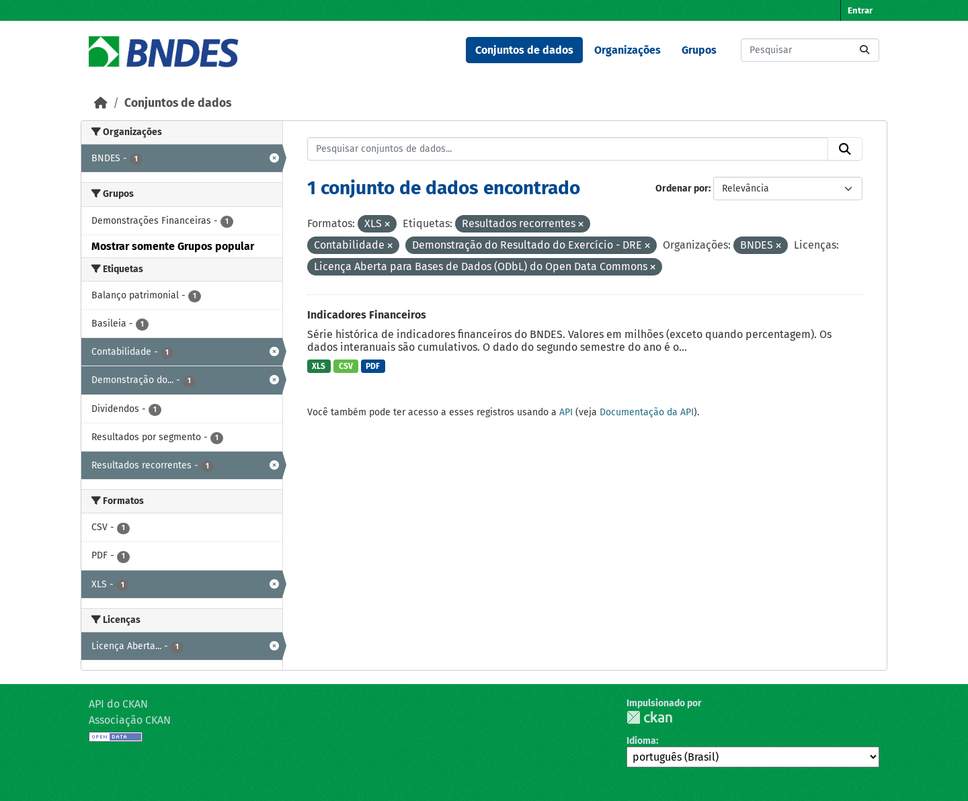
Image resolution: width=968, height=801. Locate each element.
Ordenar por (682, 188)
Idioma (641, 741)
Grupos (699, 50)
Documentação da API (647, 412)
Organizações (627, 50)
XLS (318, 366)
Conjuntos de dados (524, 50)
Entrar (860, 10)
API (566, 412)
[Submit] (864, 50)
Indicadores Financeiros (366, 314)
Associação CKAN (130, 720)
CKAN (649, 717)
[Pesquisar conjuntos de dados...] (810, 50)
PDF (373, 366)
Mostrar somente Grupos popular (172, 246)
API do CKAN (118, 704)
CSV (346, 366)
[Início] (101, 103)
